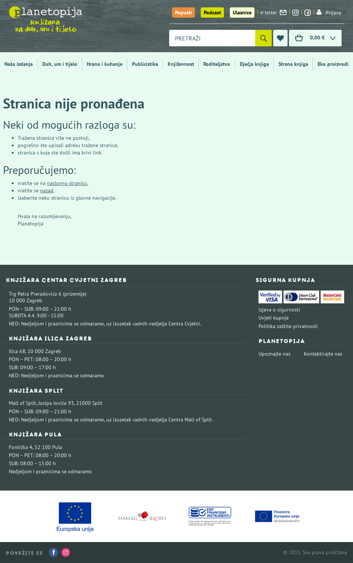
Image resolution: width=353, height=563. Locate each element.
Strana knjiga (293, 64)
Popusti (183, 12)
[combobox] (212, 38)
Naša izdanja (18, 64)
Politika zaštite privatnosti (288, 326)
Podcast (212, 12)
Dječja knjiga (254, 64)
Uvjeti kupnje (273, 317)
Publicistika (145, 64)
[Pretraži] (263, 38)
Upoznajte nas (274, 353)
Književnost (181, 64)
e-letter (273, 12)
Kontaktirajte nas (323, 353)
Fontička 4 (20, 447)
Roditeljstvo (216, 64)
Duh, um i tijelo (59, 64)
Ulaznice (242, 12)
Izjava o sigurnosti (279, 309)
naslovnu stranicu (67, 183)
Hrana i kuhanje (104, 64)
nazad (46, 190)
